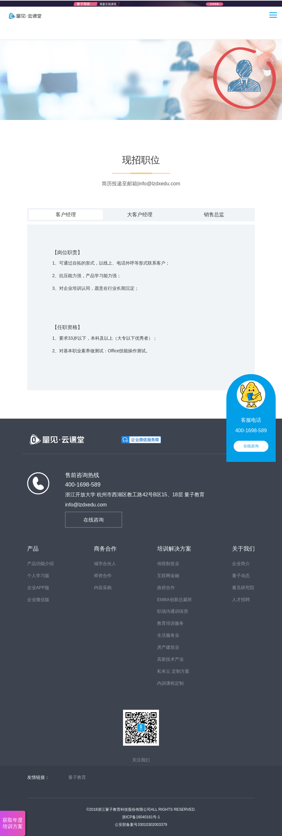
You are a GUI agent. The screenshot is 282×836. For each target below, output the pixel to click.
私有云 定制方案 (173, 671)
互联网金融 (168, 575)
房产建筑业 (168, 647)
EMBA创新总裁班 (174, 599)
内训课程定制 (170, 683)
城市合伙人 (105, 563)
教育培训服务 (170, 623)
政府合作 (166, 587)
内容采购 (103, 587)
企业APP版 (38, 587)
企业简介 (241, 563)
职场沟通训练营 (172, 611)
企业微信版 (38, 599)
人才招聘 (241, 599)
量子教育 (77, 777)
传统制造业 (168, 563)
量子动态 (241, 575)
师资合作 (103, 575)
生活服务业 (168, 635)
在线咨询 (93, 519)
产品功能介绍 (40, 563)
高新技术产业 (170, 659)
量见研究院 (243, 587)
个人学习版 (38, 575)
